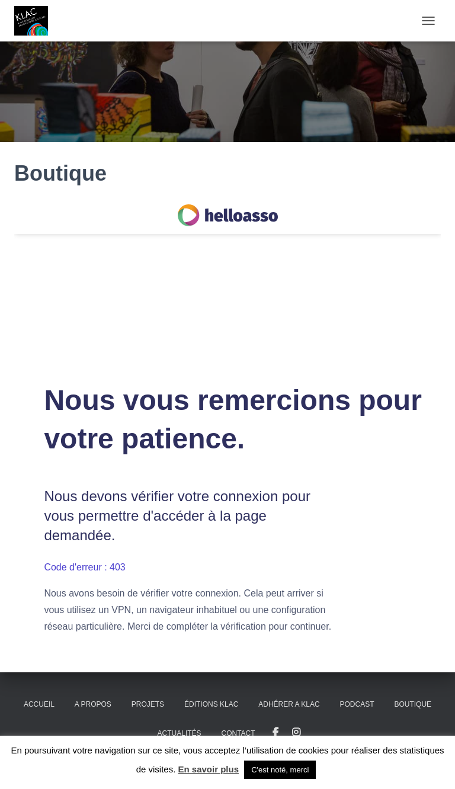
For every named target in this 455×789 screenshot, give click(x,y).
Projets (148, 704)
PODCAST (357, 704)
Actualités (179, 733)
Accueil (39, 704)
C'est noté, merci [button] (280, 769)
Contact (238, 733)
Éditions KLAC (211, 704)
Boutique (412, 704)
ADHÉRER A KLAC (288, 704)
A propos (93, 704)
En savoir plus (208, 769)
